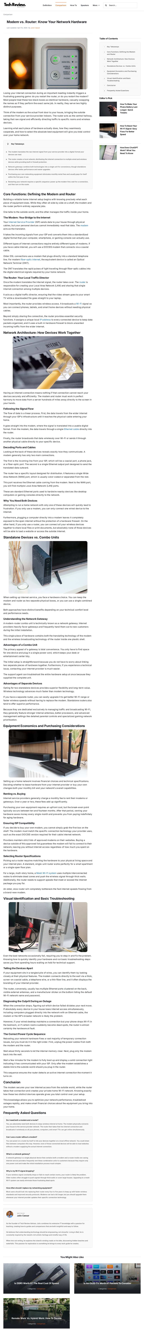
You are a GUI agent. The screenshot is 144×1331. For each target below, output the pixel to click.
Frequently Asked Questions (118, 90)
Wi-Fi (79, 303)
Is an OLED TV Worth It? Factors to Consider (107, 1283)
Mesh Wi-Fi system (46, 873)
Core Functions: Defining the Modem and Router (121, 53)
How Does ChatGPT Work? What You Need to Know (129, 150)
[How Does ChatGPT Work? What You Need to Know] (108, 146)
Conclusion (111, 85)
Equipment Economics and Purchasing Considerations (121, 72)
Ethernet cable (71, 429)
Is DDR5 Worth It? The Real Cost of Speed (36, 1283)
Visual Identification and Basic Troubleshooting (119, 79)
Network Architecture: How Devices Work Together (121, 60)
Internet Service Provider (21, 222)
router (82, 282)
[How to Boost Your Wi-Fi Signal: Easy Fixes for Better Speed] (108, 125)
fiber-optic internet (30, 259)
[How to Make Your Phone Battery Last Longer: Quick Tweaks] (108, 103)
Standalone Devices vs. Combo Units (121, 66)
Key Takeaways (113, 47)
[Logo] (15, 3)
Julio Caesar (35, 28)
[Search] (106, 5)
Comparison (41, 1289)
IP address (45, 319)
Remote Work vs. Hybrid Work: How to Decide (37, 1318)
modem (84, 225)
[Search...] (120, 5)
